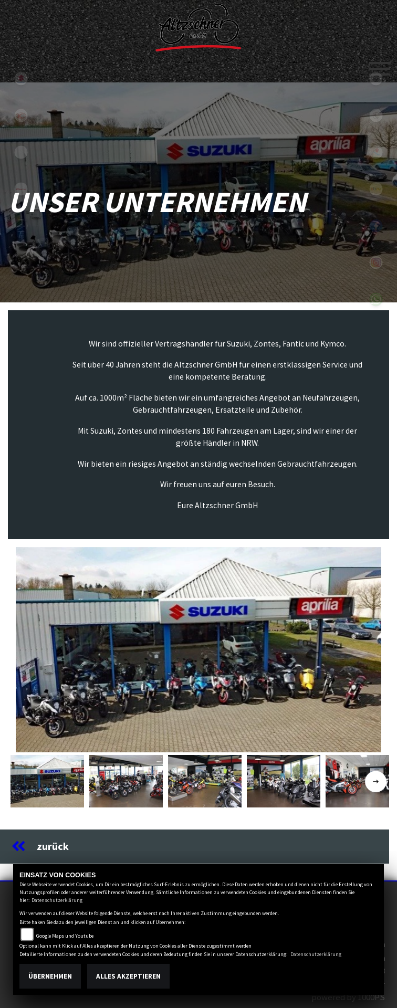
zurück (40, 846)
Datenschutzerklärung (57, 900)
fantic (21, 189)
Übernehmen (50, 976)
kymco (21, 115)
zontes (21, 226)
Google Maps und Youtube (64, 935)
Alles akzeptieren (128, 976)
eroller (21, 152)
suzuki (21, 78)
